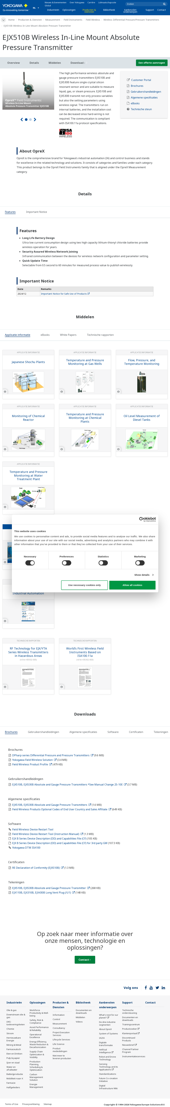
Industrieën (53, 9)
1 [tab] (26, 119)
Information (59, 1014)
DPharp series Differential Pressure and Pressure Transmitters (52, 755)
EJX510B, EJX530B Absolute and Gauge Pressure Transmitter (51, 888)
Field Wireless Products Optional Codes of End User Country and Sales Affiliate (61, 809)
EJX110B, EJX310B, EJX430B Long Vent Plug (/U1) (43, 892)
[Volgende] (35, 120)
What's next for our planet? (108, 1016)
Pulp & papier (13, 1058)
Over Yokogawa (77, 2)
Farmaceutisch (14, 1049)
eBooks (135, 103)
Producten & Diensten (89, 10)
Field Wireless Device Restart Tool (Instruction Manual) (47, 834)
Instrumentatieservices (133, 1056)
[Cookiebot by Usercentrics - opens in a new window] (141, 519)
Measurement (52, 19)
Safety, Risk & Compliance (36, 1021)
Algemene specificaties (144, 97)
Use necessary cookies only (84, 585)
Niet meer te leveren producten (62, 1057)
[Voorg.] (21, 120)
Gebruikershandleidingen (146, 91)
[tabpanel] (28, 90)
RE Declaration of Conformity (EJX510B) (38, 868)
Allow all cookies (132, 585)
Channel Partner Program (130, 1050)
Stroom (10, 1033)
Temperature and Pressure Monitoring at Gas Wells (85, 362)
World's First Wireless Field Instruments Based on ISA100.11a (85, 652)
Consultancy (59, 1028)
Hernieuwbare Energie (14, 1039)
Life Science (58, 1044)
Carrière (91, 2)
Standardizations (107, 1073)
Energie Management (36, 1086)
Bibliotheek (109, 9)
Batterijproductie (15, 1074)
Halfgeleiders (13, 1087)
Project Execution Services (61, 1034)
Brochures (137, 86)
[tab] (10, 212)
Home (11, 19)
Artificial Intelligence (105, 1051)
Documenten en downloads (84, 1011)
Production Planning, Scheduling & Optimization (36, 1065)
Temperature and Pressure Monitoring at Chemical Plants (85, 417)
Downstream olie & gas (16, 1016)
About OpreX (105, 1029)
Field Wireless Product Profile (32, 764)
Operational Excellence (35, 1036)
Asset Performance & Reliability (39, 1028)
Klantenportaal (129, 1033)
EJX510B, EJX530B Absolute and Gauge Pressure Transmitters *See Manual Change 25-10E (69, 784)
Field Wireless (93, 19)
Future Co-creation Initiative (108, 1080)
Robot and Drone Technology (107, 1058)
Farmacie (11, 1082)
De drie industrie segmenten (107, 1023)
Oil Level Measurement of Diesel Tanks (142, 418)
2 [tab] (30, 119)
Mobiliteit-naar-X (15, 1078)
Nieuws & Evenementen (55, 2)
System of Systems (108, 1033)
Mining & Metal (14, 1044)
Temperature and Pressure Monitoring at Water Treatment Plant (28, 475)
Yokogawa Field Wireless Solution (34, 760)
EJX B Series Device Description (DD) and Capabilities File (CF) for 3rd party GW (60, 843)
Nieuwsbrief (128, 1044)
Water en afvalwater (12, 1068)
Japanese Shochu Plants (28, 362)
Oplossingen (68, 9)
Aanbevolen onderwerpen (130, 10)
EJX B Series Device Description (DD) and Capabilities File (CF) (49, 838)
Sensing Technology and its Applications (108, 1067)
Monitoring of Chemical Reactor (28, 418)
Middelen (80, 1017)
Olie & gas (12, 1010)
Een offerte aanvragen (152, 62)
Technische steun (141, 109)
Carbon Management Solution (36, 1077)
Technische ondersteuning (129, 1011)
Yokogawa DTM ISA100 (26, 847)
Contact (161, 9)
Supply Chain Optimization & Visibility (37, 1054)
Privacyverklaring (31, 1104)
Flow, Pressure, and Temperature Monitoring (141, 362)
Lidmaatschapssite (107, 2)
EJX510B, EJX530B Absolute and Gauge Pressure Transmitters (51, 805)
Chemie (10, 1028)
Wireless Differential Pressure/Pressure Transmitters (131, 19)
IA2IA (102, 1037)
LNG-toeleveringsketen (16, 1023)
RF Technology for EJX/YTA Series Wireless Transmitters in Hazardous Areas (28, 652)
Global (48, 5)
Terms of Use (11, 1104)
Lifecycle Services (61, 1039)
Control (56, 1019)
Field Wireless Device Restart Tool (32, 829)
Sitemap (48, 1104)
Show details (142, 574)
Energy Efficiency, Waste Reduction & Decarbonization (39, 1044)
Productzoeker (129, 1028)
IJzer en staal (13, 1062)
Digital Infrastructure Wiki (108, 1087)
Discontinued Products (128, 1039)
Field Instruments (73, 19)
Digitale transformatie (106, 1044)
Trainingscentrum (131, 1024)
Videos (79, 1021)
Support (150, 9)
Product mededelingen (60, 1050)
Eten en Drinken (14, 1053)
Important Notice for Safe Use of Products (65, 293)
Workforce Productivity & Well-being (39, 1013)
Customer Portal (141, 80)
